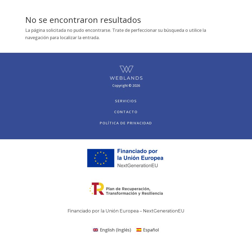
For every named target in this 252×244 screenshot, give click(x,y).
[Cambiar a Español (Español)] (148, 230)
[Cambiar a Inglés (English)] (111, 230)
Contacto (126, 111)
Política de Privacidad (126, 123)
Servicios (126, 100)
